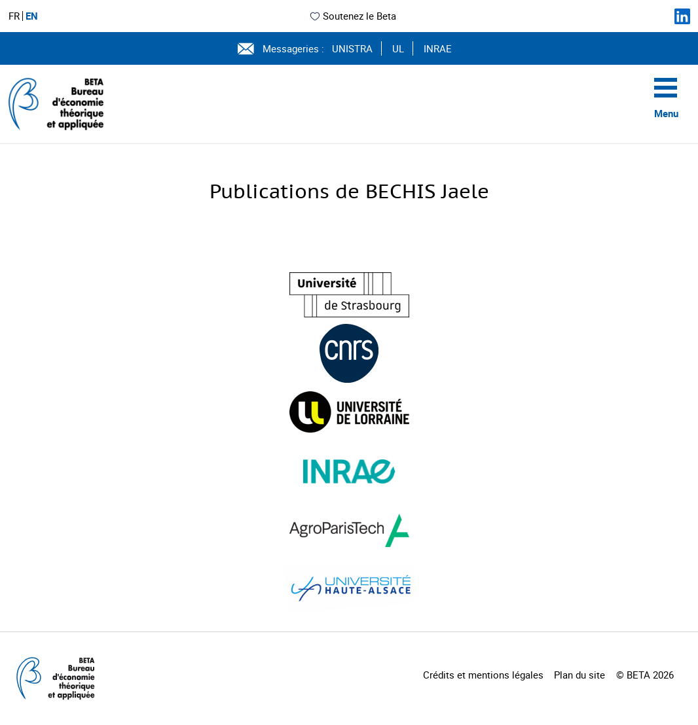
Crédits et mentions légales (483, 674)
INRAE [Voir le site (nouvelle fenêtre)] (438, 48)
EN (32, 16)
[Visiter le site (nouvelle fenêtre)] (349, 294)
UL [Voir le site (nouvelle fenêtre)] (398, 48)
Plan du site (579, 674)
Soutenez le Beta (352, 15)
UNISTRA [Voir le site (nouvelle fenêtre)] (352, 48)
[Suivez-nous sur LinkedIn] (682, 16)
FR (14, 16)
